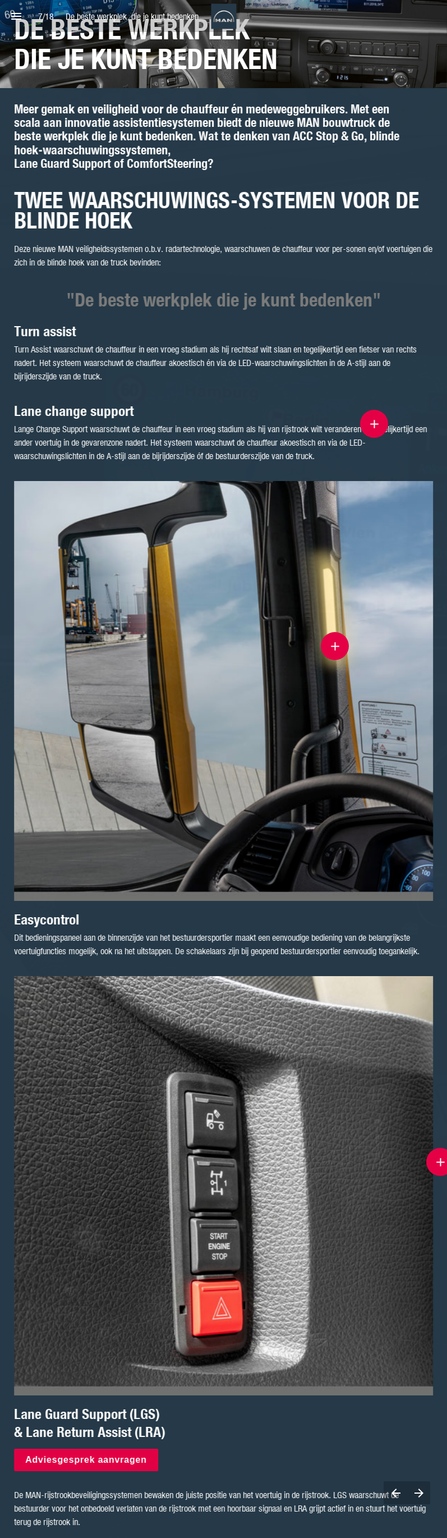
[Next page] (418, 1492)
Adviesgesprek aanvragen (87, 1459)
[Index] (16, 16)
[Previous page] (395, 1492)
